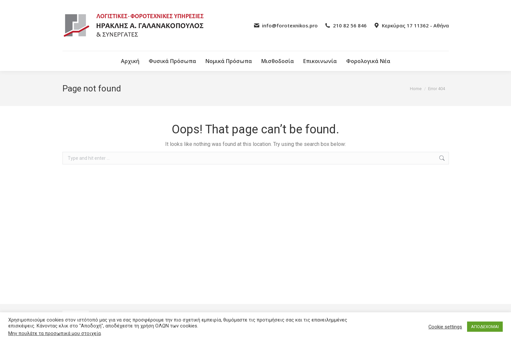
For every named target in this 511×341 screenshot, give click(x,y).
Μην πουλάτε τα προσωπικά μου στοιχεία (54, 333)
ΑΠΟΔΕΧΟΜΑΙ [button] (485, 326)
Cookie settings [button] (445, 327)
